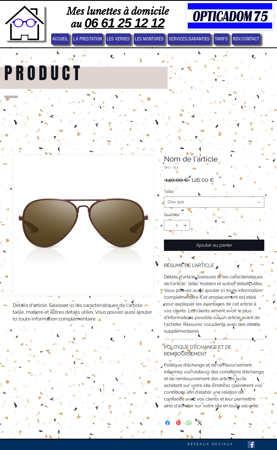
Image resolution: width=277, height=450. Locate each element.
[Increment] (185, 225)
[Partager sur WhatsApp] (189, 422)
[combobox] (214, 202)
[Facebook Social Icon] (251, 444)
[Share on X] (199, 422)
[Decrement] (168, 225)
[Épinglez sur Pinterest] (178, 422)
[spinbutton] (177, 225)
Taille (170, 191)
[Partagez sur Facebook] (167, 422)
